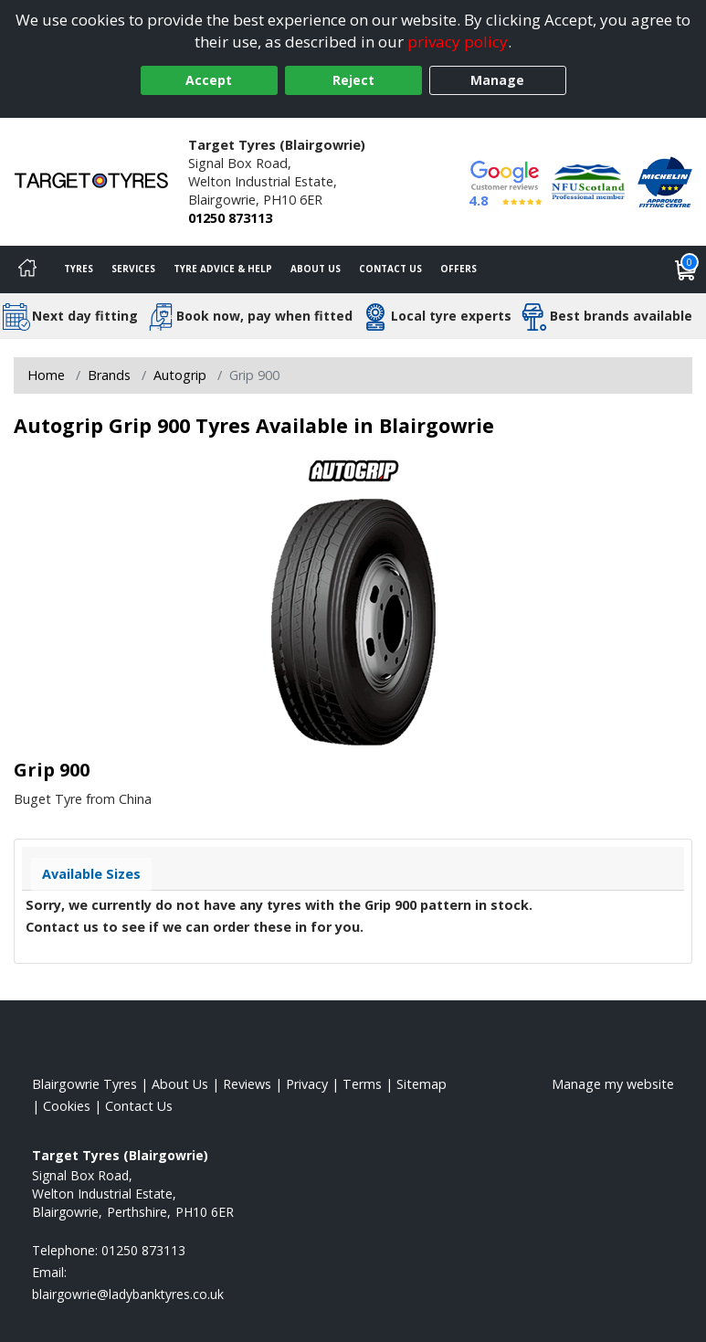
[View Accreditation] (588, 180)
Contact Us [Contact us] (390, 268)
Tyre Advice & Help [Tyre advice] (223, 268)
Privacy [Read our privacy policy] (307, 1084)
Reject (353, 80)
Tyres (78, 268)
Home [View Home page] (46, 375)
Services (133, 268)
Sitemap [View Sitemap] (421, 1084)
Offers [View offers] (458, 268)
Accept (208, 80)
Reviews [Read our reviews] (247, 1084)
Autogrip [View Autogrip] (179, 375)
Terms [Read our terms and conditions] (362, 1084)
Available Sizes (91, 873)
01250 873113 (230, 218)
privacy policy (457, 41)
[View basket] (686, 269)
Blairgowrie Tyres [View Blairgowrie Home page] (84, 1084)
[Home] (27, 269)
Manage (497, 80)
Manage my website (613, 1084)
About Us (315, 268)
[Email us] (128, 1294)
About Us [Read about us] (180, 1084)
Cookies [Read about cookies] (66, 1106)
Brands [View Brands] (109, 375)
